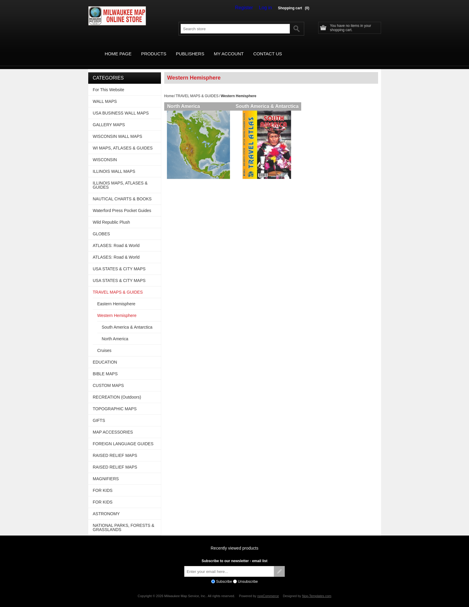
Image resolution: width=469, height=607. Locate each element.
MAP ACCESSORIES (113, 425)
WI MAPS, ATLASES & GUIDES (123, 141)
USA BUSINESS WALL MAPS (121, 106)
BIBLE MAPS (105, 366)
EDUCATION (105, 355)
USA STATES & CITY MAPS (119, 262)
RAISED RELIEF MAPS (115, 448)
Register (248, 8)
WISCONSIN (105, 152)
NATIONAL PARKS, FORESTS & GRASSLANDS (123, 520)
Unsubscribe (248, 575)
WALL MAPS (105, 94)
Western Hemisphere (116, 308)
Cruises (104, 343)
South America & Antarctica (269, 99)
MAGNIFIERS (106, 471)
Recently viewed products (234, 541)
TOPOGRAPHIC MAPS (115, 401)
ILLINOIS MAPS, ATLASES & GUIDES (120, 178)
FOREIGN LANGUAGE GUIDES (123, 436)
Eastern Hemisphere (116, 297)
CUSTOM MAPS (108, 378)
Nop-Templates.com (316, 589)
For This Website (108, 82)
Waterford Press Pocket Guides (122, 203)
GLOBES (101, 227)
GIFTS (99, 413)
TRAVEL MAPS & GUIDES (197, 89)
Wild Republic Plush (111, 215)
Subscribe (224, 575)
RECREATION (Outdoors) (117, 390)
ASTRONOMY (106, 506)
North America (183, 99)
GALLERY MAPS (109, 117)
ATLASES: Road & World (116, 238)
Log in (266, 8)
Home (169, 89)
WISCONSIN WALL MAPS (117, 129)
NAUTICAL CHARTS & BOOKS (122, 192)
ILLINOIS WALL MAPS (114, 164)
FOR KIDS (102, 483)
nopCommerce (268, 589)
